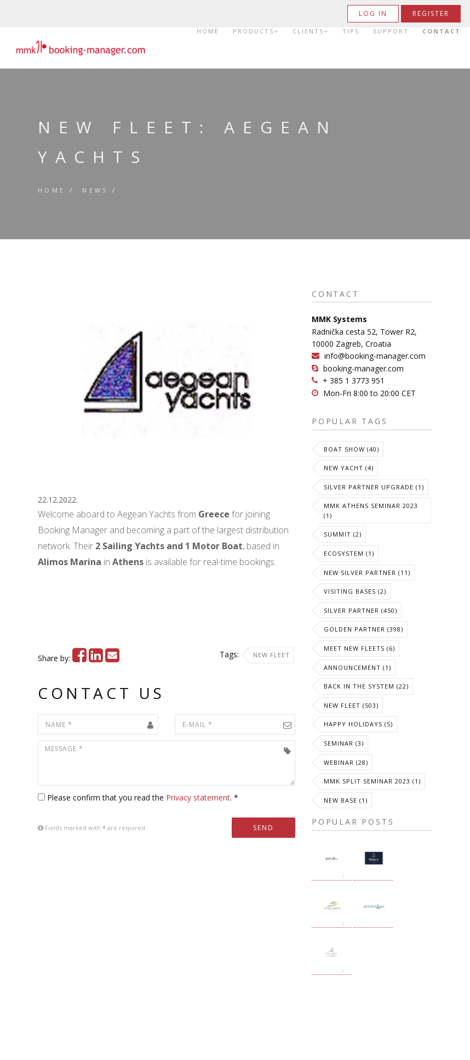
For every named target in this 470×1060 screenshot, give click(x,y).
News (95, 190)
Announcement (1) (357, 667)
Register (430, 13)
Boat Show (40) (351, 449)
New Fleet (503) (351, 705)
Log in (373, 13)
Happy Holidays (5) (358, 724)
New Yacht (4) (349, 468)
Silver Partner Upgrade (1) (374, 487)
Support (391, 31)
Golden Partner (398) (363, 629)
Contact (441, 31)
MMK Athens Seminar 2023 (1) (371, 510)
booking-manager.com (363, 368)
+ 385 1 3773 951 (354, 380)
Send (263, 827)
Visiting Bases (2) (355, 591)
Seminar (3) (344, 743)
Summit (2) (343, 534)
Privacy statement (198, 797)
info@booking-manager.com (375, 356)
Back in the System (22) (366, 686)
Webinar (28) (346, 762)
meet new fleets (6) (359, 648)
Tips (350, 31)
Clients (311, 31)
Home (208, 31)
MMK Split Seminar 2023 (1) (372, 781)
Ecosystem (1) (349, 553)
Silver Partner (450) (360, 610)
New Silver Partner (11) (367, 572)
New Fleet (271, 655)
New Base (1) (346, 800)
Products (256, 31)
